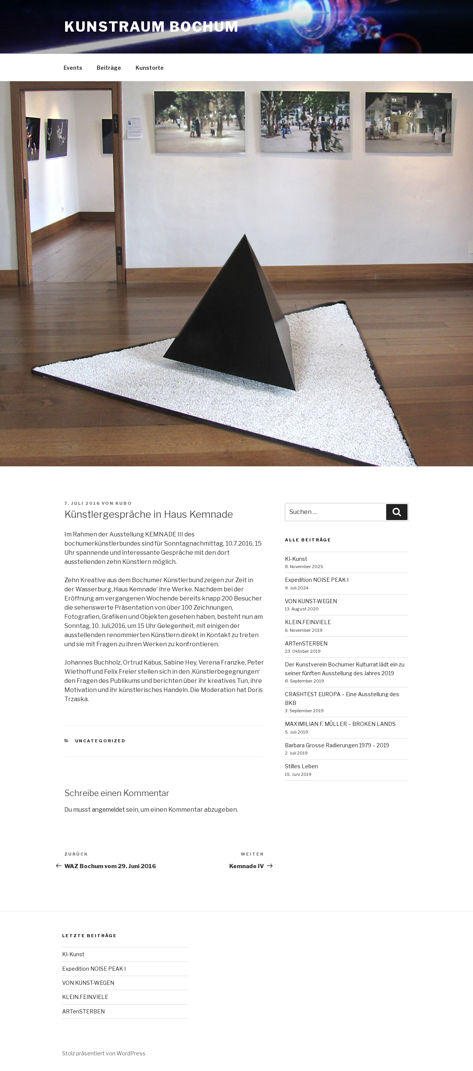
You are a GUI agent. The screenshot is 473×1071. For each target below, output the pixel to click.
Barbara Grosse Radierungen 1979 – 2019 (337, 745)
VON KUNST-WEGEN (311, 601)
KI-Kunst (296, 559)
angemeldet (109, 809)
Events (73, 67)
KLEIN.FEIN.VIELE (308, 622)
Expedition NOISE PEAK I (316, 579)
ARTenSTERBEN (306, 643)
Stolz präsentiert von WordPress (103, 1053)
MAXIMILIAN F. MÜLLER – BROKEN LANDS (340, 724)
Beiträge (109, 67)
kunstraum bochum (151, 26)
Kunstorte (150, 67)
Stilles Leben (301, 766)
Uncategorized (100, 740)
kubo (123, 503)
